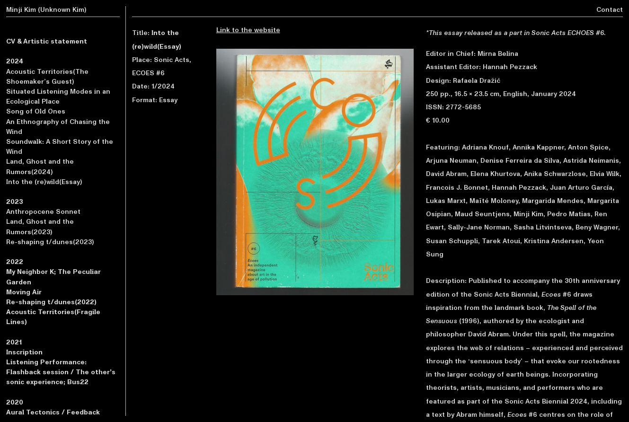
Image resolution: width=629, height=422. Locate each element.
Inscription (24, 352)
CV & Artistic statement (46, 41)
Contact (609, 9)
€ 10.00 (438, 120)
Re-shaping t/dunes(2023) (50, 241)
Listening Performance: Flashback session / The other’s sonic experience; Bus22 (60, 372)
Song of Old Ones (35, 111)
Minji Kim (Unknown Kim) (46, 9)
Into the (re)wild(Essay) (44, 181)
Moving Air (24, 292)
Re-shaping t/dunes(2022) (51, 302)
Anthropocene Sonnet (43, 211)
